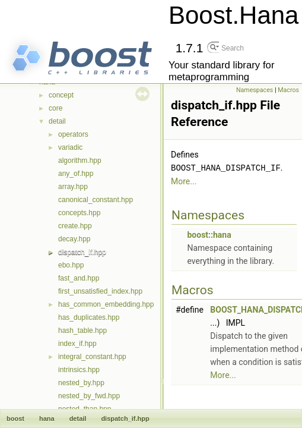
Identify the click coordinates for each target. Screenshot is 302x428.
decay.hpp (74, 239)
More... (183, 180)
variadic (70, 147)
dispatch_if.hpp (82, 252)
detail (57, 121)
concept (61, 95)
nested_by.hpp (81, 383)
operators (73, 134)
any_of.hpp (75, 173)
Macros (288, 90)
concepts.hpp (79, 213)
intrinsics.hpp (79, 370)
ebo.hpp (71, 265)
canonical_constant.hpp (95, 200)
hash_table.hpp (82, 330)
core (55, 108)
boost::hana (209, 234)
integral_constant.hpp (92, 357)
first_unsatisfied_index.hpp (100, 291)
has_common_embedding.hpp (106, 304)
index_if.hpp (77, 343)
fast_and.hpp (78, 278)
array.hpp (73, 186)
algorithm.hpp (79, 160)
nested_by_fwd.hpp (89, 396)
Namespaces (254, 90)
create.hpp (75, 226)
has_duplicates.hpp (88, 317)
